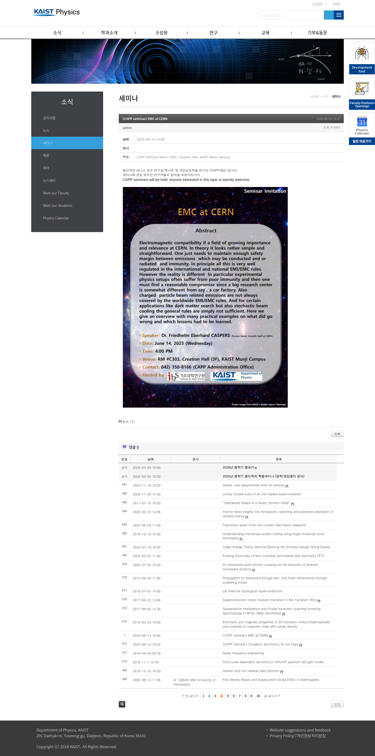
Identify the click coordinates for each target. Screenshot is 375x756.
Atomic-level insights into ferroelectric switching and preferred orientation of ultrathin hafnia (278, 513)
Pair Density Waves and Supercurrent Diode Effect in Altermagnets (271, 679)
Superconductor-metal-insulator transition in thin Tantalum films (269, 599)
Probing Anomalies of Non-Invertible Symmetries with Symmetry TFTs (273, 555)
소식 (57, 32)
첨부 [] (129, 421)
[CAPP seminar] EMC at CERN (145, 118)
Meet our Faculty (56, 192)
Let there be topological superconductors (252, 591)
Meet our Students (57, 205)
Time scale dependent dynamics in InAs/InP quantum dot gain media (273, 662)
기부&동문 (317, 32)
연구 (213, 32)
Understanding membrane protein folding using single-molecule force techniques (273, 535)
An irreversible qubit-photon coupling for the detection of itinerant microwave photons (270, 566)
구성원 (161, 32)
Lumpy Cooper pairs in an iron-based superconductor (262, 494)
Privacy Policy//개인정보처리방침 (298, 736)
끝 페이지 (272, 696)
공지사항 (49, 117)
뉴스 (46, 130)
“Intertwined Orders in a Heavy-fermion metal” (256, 502)
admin (127, 127)
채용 (46, 155)
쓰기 (337, 704)
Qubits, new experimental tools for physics (253, 485)
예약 (46, 167)
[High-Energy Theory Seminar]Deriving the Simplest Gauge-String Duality (276, 547)
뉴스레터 (49, 180)
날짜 (150, 459)
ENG (336, 4)
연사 (195, 459)
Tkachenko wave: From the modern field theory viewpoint (264, 525)
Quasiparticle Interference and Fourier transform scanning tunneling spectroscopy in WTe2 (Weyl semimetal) (272, 610)
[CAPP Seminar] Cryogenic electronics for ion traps (260, 644)
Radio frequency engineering (243, 653)
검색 (122, 704)
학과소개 (109, 32)
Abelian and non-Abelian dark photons (251, 670)
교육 (265, 32)
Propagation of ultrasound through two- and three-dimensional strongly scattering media (275, 580)
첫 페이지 (190, 696)
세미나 (47, 142)
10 (258, 696)
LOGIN (317, 4)
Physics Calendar (56, 217)
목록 (337, 434)
